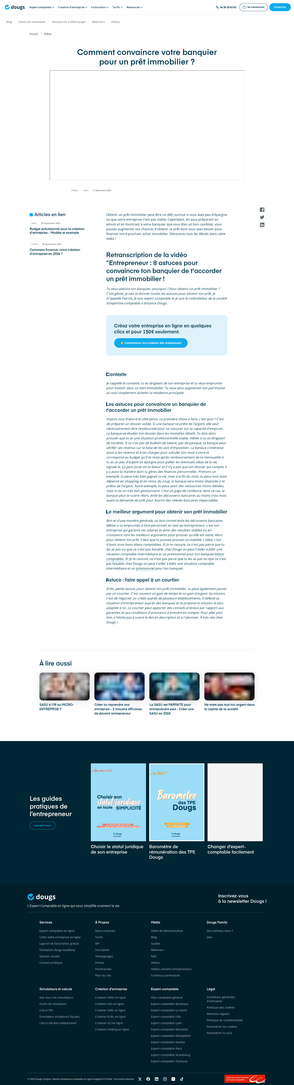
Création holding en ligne (112, 1029)
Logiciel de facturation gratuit (59, 943)
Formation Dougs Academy (57, 950)
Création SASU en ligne (110, 997)
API (97, 943)
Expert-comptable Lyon (166, 1023)
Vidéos (115, 22)
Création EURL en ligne (110, 1016)
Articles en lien (49, 215)
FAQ (153, 956)
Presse (99, 963)
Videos (155, 963)
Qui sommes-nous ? (220, 931)
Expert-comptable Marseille (169, 1029)
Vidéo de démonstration (167, 931)
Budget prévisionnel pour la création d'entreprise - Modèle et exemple (57, 231)
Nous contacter (105, 931)
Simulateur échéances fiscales (59, 1016)
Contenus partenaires (165, 975)
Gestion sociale (49, 956)
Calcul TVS (46, 1010)
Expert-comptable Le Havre (169, 1010)
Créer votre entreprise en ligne (60, 937)
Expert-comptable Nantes (168, 1042)
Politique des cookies (221, 1007)
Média (155, 922)
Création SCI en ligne (109, 1023)
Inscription (102, 950)
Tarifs (99, 937)
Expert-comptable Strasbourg (170, 1055)
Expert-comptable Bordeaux (169, 1004)
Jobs (209, 937)
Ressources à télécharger (69, 22)
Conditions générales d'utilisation (221, 999)
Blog (9, 22)
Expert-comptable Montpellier (171, 1036)
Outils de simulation (32, 22)
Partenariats (103, 969)
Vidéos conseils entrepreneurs (171, 969)
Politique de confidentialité (225, 1020)
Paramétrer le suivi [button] (219, 1033)
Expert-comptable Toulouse (169, 1061)
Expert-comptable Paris (166, 1048)
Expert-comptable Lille (166, 1016)
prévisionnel (145, 568)
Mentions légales (218, 1014)
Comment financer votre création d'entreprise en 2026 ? (55, 252)
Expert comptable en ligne (56, 931)
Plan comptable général (167, 997)
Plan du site (103, 975)
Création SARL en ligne (110, 1010)
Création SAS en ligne (109, 1004)
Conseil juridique (50, 963)
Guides (155, 943)
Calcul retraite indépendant (57, 1023)
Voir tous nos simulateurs (56, 997)
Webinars (98, 22)
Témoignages (104, 956)
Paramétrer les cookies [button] (222, 1026)
